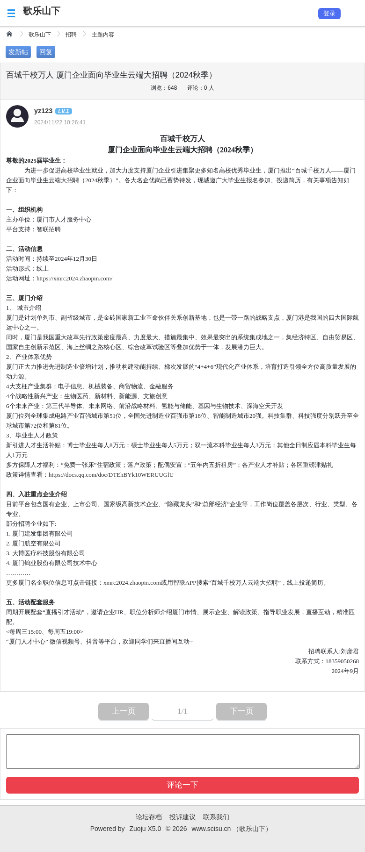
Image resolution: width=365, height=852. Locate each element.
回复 (45, 52)
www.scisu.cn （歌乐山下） (231, 828)
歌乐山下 (41, 11)
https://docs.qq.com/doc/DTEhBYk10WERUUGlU (111, 474)
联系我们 (216, 817)
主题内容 (103, 34)
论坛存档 (149, 817)
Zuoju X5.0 (145, 828)
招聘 (71, 34)
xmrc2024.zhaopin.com (132, 582)
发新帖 (18, 52)
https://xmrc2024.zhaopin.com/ (74, 278)
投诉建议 (182, 817)
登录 (329, 13)
